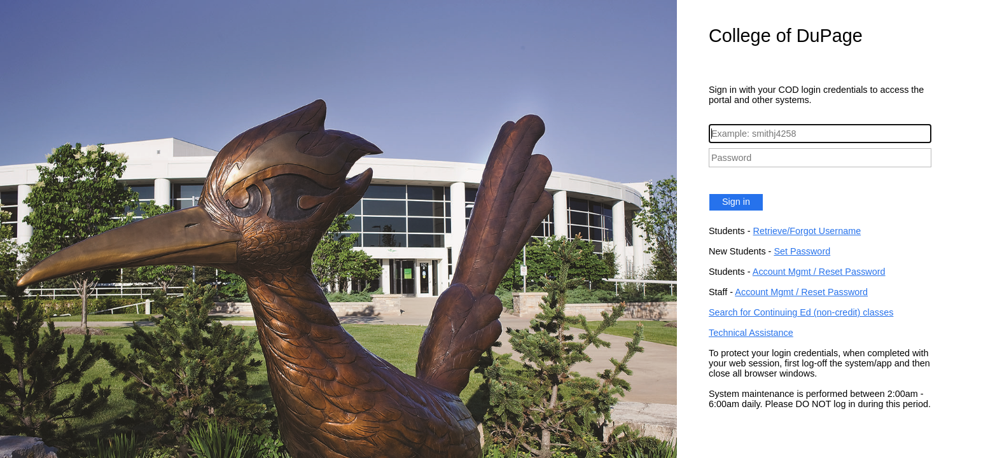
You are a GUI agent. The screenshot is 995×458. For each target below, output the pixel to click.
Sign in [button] (736, 202)
